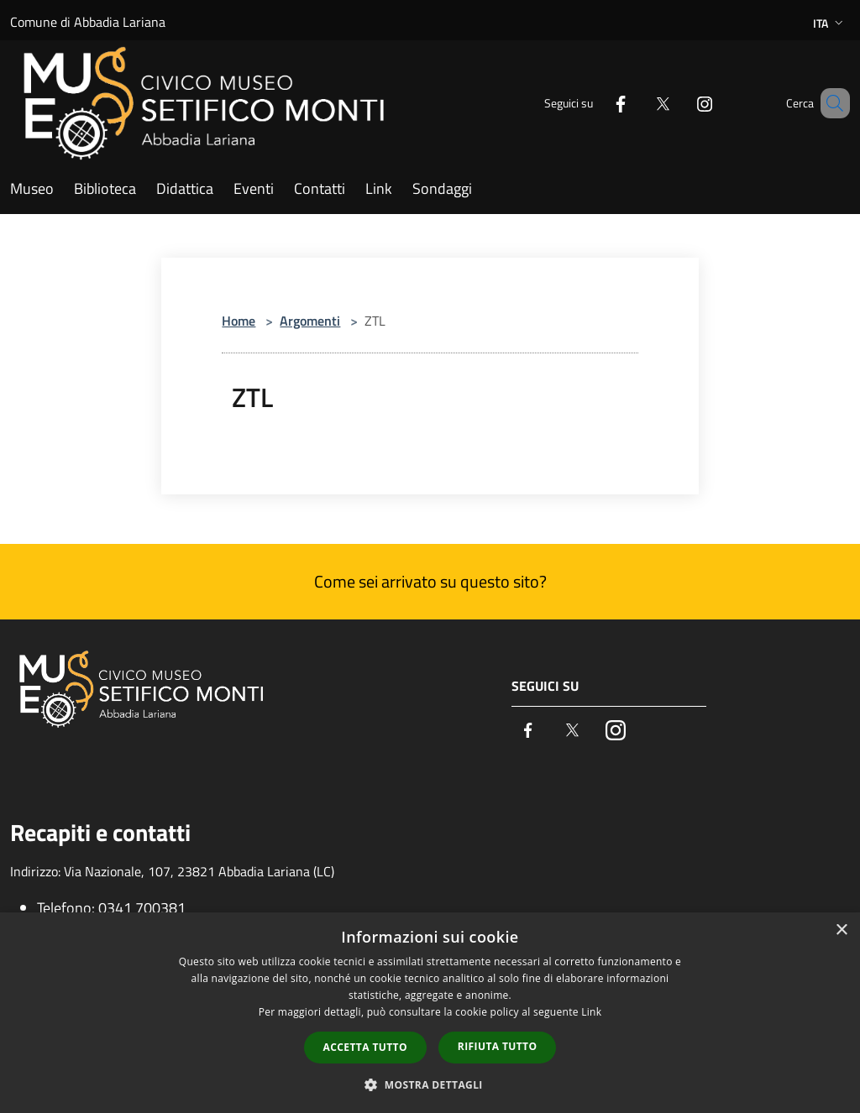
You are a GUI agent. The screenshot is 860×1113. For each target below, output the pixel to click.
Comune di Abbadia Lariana (87, 22)
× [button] (841, 930)
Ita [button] (830, 23)
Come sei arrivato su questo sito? (430, 581)
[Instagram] (680, 102)
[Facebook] (596, 102)
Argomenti (310, 321)
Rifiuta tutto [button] (498, 1046)
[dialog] (430, 1012)
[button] (430, 1084)
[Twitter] (638, 102)
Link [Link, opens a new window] (591, 1012)
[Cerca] (830, 103)
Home (238, 321)
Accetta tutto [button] (365, 1047)
